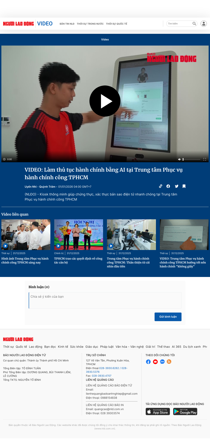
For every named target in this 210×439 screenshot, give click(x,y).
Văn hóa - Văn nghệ (130, 347)
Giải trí (150, 347)
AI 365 (176, 347)
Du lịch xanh (192, 347)
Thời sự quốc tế (116, 23)
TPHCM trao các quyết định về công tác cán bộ (78, 260)
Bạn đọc (50, 347)
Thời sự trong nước (90, 23)
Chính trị (59, 253)
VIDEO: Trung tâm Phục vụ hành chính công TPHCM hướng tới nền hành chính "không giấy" (183, 262)
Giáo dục (91, 347)
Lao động (35, 347)
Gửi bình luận (168, 316)
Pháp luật (107, 347)
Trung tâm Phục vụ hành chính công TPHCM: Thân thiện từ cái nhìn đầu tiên (128, 262)
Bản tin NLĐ (67, 23)
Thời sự (5, 253)
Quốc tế (21, 347)
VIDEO (44, 23)
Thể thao (163, 347)
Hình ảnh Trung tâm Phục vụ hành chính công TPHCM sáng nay (25, 260)
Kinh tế (63, 347)
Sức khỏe (77, 347)
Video (105, 39)
